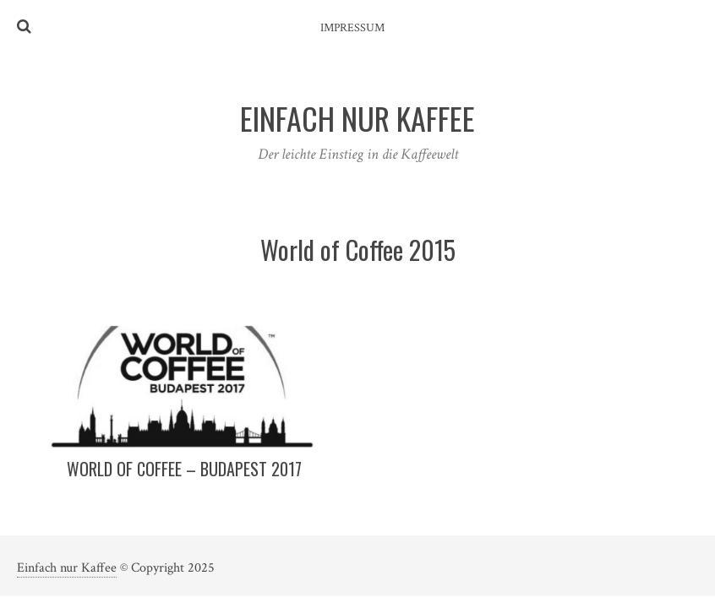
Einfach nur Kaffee (67, 568)
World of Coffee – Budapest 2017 (184, 468)
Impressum (352, 27)
